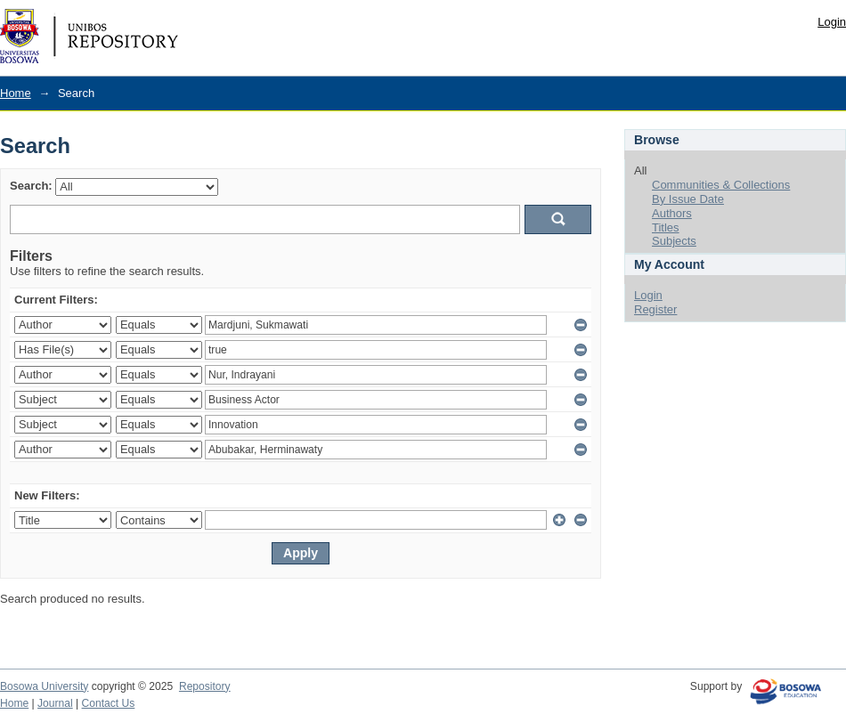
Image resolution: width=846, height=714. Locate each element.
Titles (665, 227)
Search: (31, 185)
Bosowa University (44, 686)
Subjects (674, 240)
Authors (672, 213)
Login (832, 21)
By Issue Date (688, 199)
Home (15, 93)
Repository (205, 686)
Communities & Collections (721, 184)
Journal (55, 703)
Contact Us (108, 703)
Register (655, 309)
